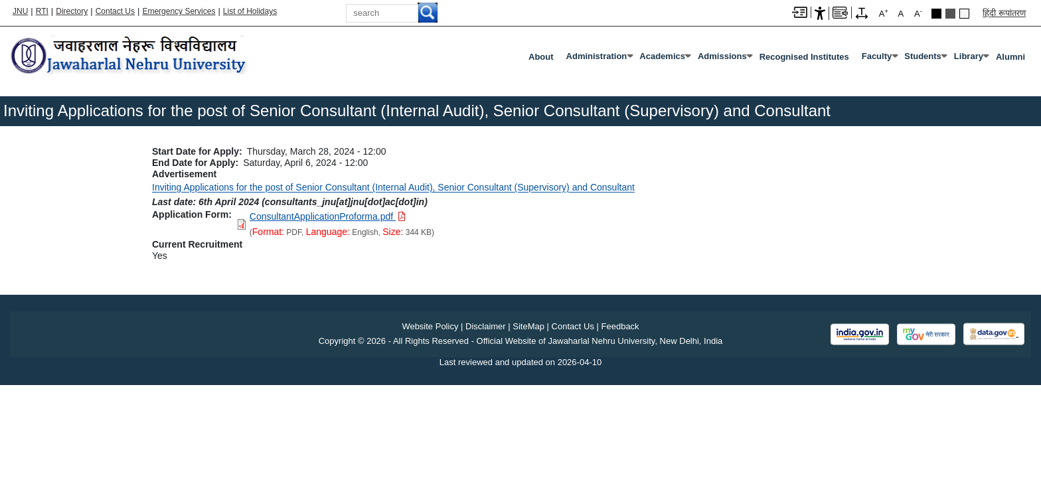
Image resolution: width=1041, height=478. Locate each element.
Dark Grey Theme (950, 14)
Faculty (877, 56)
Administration (596, 56)
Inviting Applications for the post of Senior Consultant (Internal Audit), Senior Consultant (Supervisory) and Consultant (393, 187)
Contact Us (115, 11)
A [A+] (883, 13)
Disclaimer (485, 326)
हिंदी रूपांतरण (1004, 13)
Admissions (722, 56)
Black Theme (936, 14)
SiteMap (528, 326)
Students (922, 56)
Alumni (1010, 57)
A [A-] (918, 13)
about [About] (541, 57)
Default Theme (964, 14)
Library (968, 56)
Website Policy (430, 326)
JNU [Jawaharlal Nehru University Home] (20, 11)
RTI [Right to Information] (42, 11)
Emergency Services (178, 11)
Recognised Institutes (804, 57)
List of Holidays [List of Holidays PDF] (250, 11)
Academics (662, 56)
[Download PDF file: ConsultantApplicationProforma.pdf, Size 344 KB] (328, 216)
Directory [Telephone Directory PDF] (72, 11)
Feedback (620, 326)
